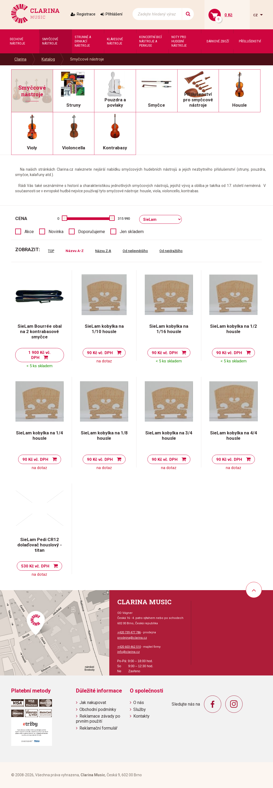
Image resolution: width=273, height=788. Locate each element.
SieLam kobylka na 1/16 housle (168, 328)
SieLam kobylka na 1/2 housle (233, 328)
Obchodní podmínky (97, 709)
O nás (138, 702)
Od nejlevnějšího (135, 251)
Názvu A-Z (75, 251)
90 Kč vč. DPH (100, 352)
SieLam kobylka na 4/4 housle (233, 435)
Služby (139, 709)
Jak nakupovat (92, 702)
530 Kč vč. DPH (35, 566)
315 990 (124, 219)
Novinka (56, 231)
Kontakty (141, 716)
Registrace (86, 14)
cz (256, 14)
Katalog (48, 59)
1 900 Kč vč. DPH (39, 355)
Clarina (20, 59)
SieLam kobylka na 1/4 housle (39, 435)
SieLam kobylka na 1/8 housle (104, 435)
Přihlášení (114, 14)
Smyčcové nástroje (87, 59)
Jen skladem (132, 231)
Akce (29, 231)
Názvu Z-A (103, 251)
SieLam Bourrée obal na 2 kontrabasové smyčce (40, 331)
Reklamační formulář (98, 728)
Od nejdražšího (171, 251)
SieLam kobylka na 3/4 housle (168, 435)
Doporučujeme (91, 231)
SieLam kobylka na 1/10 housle (104, 328)
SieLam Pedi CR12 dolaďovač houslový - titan (39, 545)
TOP (51, 251)
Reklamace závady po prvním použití (98, 719)
